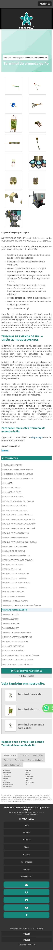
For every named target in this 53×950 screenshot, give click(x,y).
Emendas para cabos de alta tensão (18, 519)
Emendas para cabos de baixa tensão (19, 524)
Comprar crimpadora (12, 465)
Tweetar (5, 450)
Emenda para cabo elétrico (14, 506)
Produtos (27, 839)
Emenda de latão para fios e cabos (18, 501)
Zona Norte (25, 755)
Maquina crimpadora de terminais (17, 560)
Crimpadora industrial (12, 496)
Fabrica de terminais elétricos (16, 555)
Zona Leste (19, 760)
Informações (10, 458)
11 (26, 818)
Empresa (26, 832)
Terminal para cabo (11, 623)
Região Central (10, 755)
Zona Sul (7, 760)
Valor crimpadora (10, 628)
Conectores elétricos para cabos (17, 478)
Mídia (26, 847)
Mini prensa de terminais (13, 596)
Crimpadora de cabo (11, 487)
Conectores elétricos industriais (17, 474)
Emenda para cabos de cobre (15, 510)
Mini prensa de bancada (13, 592)
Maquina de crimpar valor (14, 587)
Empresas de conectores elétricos (18, 660)
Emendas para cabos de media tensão (19, 528)
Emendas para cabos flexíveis (15, 533)
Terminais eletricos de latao (15, 601)
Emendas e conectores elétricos (17, 515)
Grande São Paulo (35, 760)
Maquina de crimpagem (12, 564)
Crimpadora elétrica (11, 492)
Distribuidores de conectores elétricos (20, 655)
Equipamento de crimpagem (14, 546)
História (26, 854)
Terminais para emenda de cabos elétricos (21, 605)
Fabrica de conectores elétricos (17, 664)
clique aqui (37, 437)
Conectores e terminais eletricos (17, 469)
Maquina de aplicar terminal (15, 641)
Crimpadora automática (13, 650)
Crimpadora (7, 483)
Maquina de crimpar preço (14, 578)
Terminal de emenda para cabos (16, 632)
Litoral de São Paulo (12, 765)
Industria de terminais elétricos (17, 637)
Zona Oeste (38, 755)
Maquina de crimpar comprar (15, 573)
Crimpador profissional (13, 646)
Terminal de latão (10, 614)
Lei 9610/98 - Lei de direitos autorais (13, 801)
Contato (26, 869)
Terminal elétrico (10, 619)
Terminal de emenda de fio (14, 610)
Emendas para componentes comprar (19, 542)
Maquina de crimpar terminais (16, 583)
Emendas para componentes (15, 537)
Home (26, 825)
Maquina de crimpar (11, 569)
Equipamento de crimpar (13, 551)
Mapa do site (26, 876)
